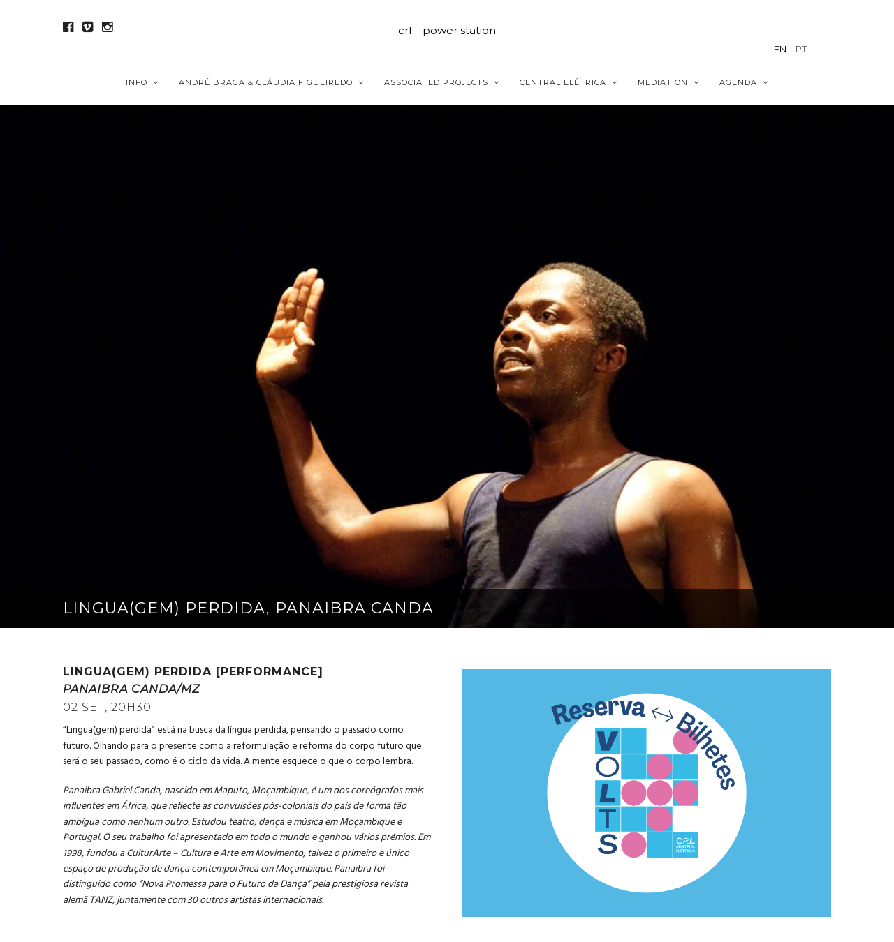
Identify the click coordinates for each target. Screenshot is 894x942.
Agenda (738, 82)
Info (136, 82)
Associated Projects (436, 82)
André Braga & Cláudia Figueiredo (266, 82)
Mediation (663, 82)
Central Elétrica (563, 82)
